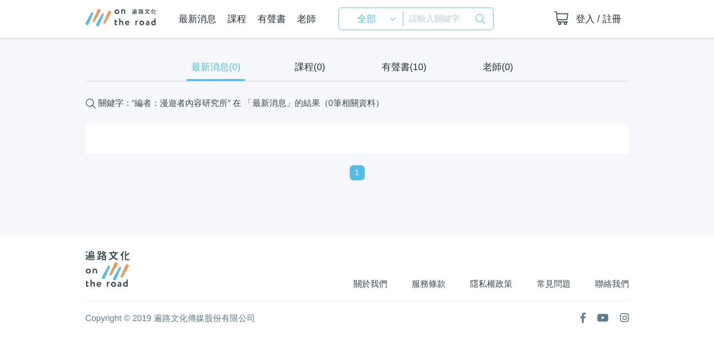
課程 (237, 19)
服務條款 (429, 284)
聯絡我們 (612, 284)
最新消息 (197, 19)
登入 (585, 19)
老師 (306, 19)
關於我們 (370, 284)
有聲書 (272, 19)
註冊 (612, 19)
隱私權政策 (491, 284)
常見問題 (554, 284)
